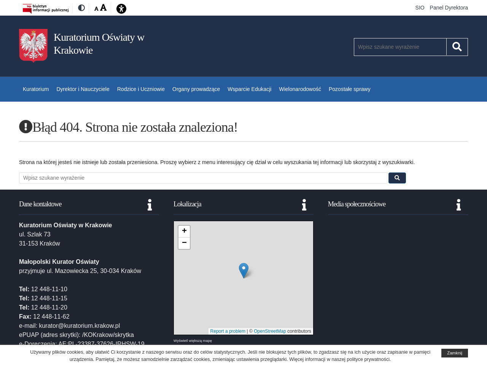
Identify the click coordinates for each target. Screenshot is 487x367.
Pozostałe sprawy (350, 89)
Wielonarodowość (300, 89)
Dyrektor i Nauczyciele (82, 89)
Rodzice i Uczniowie (141, 89)
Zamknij (454, 353)
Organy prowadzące (196, 89)
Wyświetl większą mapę (192, 340)
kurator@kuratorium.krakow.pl (79, 325)
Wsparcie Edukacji (249, 89)
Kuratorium (36, 89)
